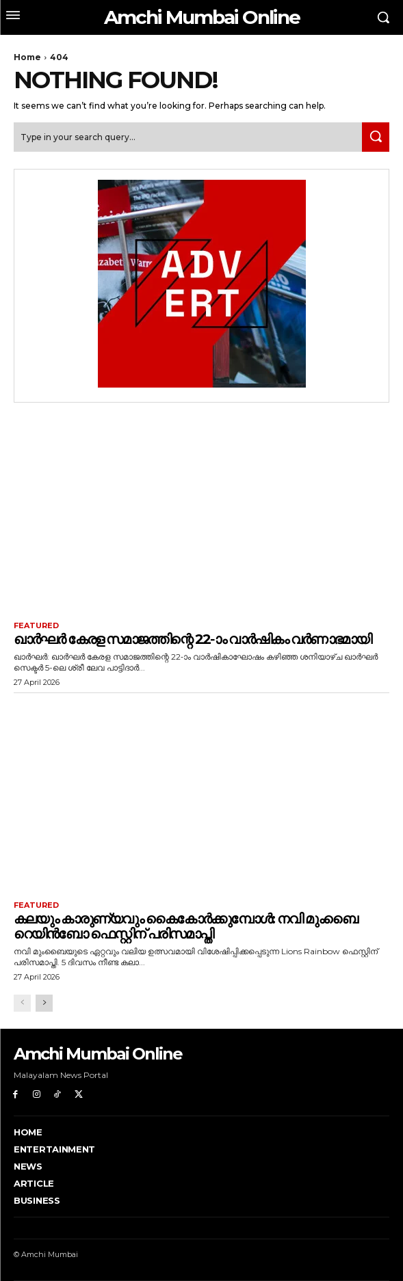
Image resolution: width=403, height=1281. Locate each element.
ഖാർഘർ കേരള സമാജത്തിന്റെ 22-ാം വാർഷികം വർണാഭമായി (192, 639)
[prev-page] (22, 1003)
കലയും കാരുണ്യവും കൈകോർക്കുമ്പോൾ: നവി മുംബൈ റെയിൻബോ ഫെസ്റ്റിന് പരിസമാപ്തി (185, 926)
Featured (36, 625)
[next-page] (44, 1003)
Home (27, 57)
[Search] (375, 137)
